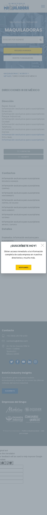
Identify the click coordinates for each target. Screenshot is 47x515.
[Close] (42, 245)
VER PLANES (23, 267)
